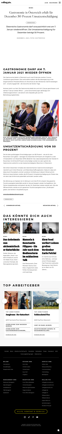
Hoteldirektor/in (7, 387)
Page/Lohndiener (27, 390)
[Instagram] (25, 417)
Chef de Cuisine (26, 366)
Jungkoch (25, 374)
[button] (4, 301)
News (31, 7)
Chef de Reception (27, 385)
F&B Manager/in (7, 390)
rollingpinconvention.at (47, 382)
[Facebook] (33, 417)
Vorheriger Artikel (11, 206)
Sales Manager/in (7, 385)
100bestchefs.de (46, 397)
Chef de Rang (45, 372)
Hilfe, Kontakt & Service (31, 411)
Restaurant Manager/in (8, 382)
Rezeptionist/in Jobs (8, 369)
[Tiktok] (29, 417)
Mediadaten (38, 351)
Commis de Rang (46, 369)
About (11, 351)
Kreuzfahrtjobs (6, 366)
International (6, 364)
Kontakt (7, 351)
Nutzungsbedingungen (27, 354)
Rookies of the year (46, 405)
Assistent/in (6, 392)
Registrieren (53, 2)
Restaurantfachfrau (47, 366)
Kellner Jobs (45, 364)
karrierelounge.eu (46, 403)
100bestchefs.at (45, 395)
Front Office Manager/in (28, 392)
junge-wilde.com (46, 400)
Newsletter (31, 351)
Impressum (51, 351)
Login (46, 2)
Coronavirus (31, 22)
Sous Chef (25, 372)
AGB (56, 351)
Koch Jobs (25, 364)
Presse (45, 351)
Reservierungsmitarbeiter (29, 387)
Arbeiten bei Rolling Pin (21, 351)
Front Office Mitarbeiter (28, 382)
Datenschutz (38, 354)
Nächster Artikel (51, 206)
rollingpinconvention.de (48, 385)
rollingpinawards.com (47, 387)
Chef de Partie (26, 369)
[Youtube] (37, 417)
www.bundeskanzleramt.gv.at (13, 194)
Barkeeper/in (45, 374)
